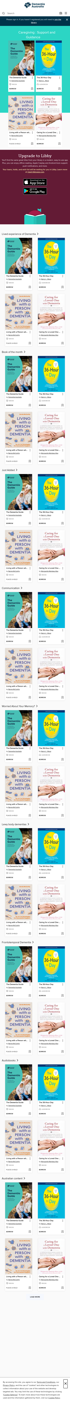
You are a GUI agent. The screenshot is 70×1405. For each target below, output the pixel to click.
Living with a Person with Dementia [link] (20, 133)
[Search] (3, 13)
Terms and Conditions (46, 1382)
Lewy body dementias (16, 824)
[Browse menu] (66, 13)
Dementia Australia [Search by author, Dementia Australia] (18, 81)
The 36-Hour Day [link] (44, 78)
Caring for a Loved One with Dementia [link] (47, 133)
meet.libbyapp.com (36, 172)
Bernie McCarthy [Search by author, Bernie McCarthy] (17, 136)
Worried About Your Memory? (20, 706)
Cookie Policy (54, 1398)
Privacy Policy (9, 1385)
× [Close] (65, 1384)
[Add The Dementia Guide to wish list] (32, 88)
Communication (12, 588)
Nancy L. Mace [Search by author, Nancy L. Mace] (44, 81)
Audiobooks (10, 1060)
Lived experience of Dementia (20, 234)
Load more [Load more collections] (35, 1297)
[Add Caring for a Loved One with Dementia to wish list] (59, 143)
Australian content (14, 1178)
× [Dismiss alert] (67, 19)
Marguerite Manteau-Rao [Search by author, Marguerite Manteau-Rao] (47, 136)
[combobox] (30, 13)
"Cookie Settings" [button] (10, 1395)
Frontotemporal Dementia (18, 942)
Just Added (10, 470)
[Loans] (61, 14)
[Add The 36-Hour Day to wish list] (59, 88)
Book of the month (14, 352)
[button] (32, 77)
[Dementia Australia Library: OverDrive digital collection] (35, 5)
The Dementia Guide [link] (17, 78)
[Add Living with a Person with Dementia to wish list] (32, 143)
